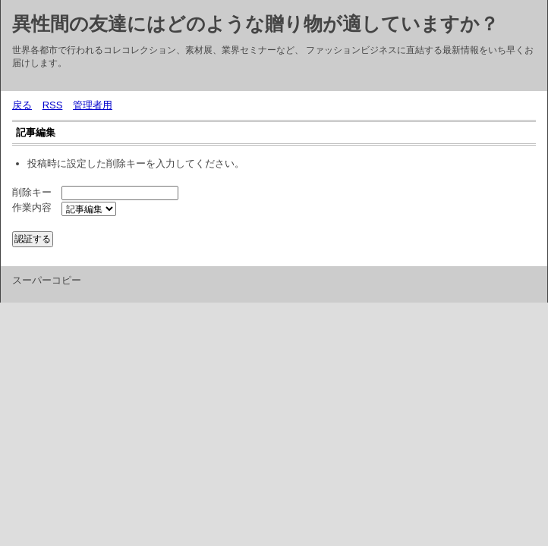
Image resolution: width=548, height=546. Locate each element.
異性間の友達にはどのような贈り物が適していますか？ (255, 23)
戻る (22, 105)
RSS (53, 105)
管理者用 (92, 105)
